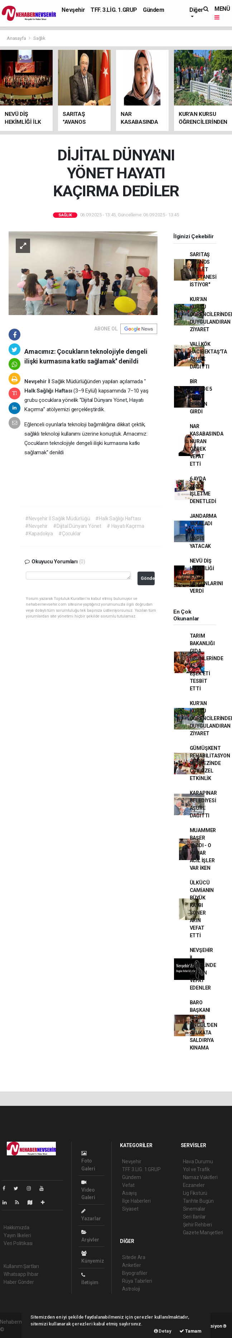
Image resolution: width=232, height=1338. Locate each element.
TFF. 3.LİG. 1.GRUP (114, 9)
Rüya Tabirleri (137, 1281)
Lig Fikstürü (195, 1193)
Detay (162, 1331)
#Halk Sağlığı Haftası (118, 518)
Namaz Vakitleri (200, 1177)
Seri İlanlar (194, 1217)
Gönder (148, 578)
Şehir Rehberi (197, 1224)
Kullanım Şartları (21, 1266)
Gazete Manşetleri (203, 1232)
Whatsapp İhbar (21, 1274)
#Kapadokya (39, 533)
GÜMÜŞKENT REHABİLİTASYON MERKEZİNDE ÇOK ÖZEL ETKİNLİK (210, 763)
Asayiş (129, 1193)
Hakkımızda (16, 1227)
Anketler (131, 1265)
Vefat (128, 1185)
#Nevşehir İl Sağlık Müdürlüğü (57, 518)
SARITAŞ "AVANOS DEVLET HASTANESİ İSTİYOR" (203, 269)
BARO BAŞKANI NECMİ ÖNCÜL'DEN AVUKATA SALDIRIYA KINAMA (203, 1025)
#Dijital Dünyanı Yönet (77, 526)
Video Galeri (88, 1190)
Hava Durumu (198, 1161)
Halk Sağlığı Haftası (48, 391)
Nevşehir (73, 9)
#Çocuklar (69, 533)
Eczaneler (194, 1185)
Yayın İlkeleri (17, 1235)
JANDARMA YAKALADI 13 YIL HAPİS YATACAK (203, 531)
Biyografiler (135, 1273)
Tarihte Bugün (198, 1201)
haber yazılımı (20, 1329)
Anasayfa (17, 38)
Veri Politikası (18, 1243)
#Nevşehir (36, 526)
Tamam (190, 1331)
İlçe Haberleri (136, 1201)
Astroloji (131, 1289)
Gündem (153, 9)
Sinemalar (194, 1209)
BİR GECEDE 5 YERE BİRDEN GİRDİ (201, 396)
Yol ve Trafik (196, 1169)
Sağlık (39, 38)
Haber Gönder (19, 1282)
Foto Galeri (88, 1161)
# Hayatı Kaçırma (125, 526)
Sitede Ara (133, 1257)
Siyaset (130, 1209)
